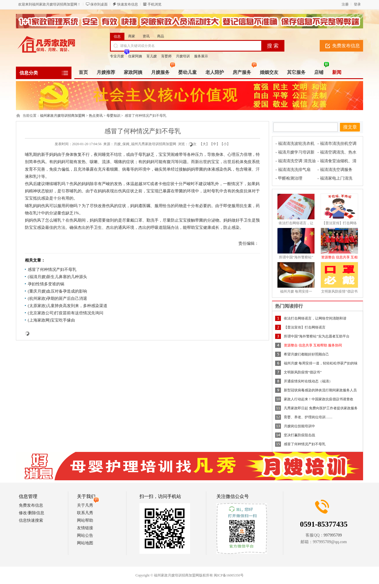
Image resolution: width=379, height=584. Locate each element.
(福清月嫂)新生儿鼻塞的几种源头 (57, 277)
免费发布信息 (346, 45)
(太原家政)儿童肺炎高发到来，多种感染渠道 (67, 306)
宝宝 (163, 154)
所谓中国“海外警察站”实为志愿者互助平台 (316, 336)
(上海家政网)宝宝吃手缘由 (51, 320)
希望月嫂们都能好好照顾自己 (306, 354)
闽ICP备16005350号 (229, 575)
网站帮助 (85, 520)
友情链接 (85, 528)
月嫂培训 (183, 56)
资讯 (146, 36)
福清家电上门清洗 (336, 178)
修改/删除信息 (31, 513)
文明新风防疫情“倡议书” (303, 372)
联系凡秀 (85, 513)
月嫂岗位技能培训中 (299, 426)
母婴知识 (113, 116)
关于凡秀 (85, 505)
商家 (131, 36)
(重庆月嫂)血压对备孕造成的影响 (57, 291)
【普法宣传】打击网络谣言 (304, 327)
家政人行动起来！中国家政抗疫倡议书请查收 (318, 399)
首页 (83, 72)
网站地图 (85, 543)
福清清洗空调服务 (336, 169)
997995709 (333, 535)
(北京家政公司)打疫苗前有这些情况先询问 (65, 313)
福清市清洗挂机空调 (338, 143)
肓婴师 (166, 56)
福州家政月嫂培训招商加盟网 (62, 116)
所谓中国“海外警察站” (296, 257)
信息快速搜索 (31, 520)
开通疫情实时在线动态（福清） (308, 381)
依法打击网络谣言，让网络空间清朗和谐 (315, 318)
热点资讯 (96, 116)
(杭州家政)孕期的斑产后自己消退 (57, 298)
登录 (357, 4)
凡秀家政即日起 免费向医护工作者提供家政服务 (321, 408)
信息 (117, 36)
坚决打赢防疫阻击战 (299, 435)
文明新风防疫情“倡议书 (339, 291)
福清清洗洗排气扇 (294, 169)
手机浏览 (154, 4)
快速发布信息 (127, 4)
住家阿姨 (135, 56)
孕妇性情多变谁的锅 (46, 284)
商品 (160, 36)
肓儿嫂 (151, 56)
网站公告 (85, 535)
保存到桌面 (99, 4)
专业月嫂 (117, 56)
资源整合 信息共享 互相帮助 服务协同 (313, 345)
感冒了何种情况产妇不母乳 (52, 269)
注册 (345, 4)
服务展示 (201, 56)
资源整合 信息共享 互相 (339, 257)
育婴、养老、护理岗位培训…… (308, 417)
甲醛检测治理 (290, 178)
